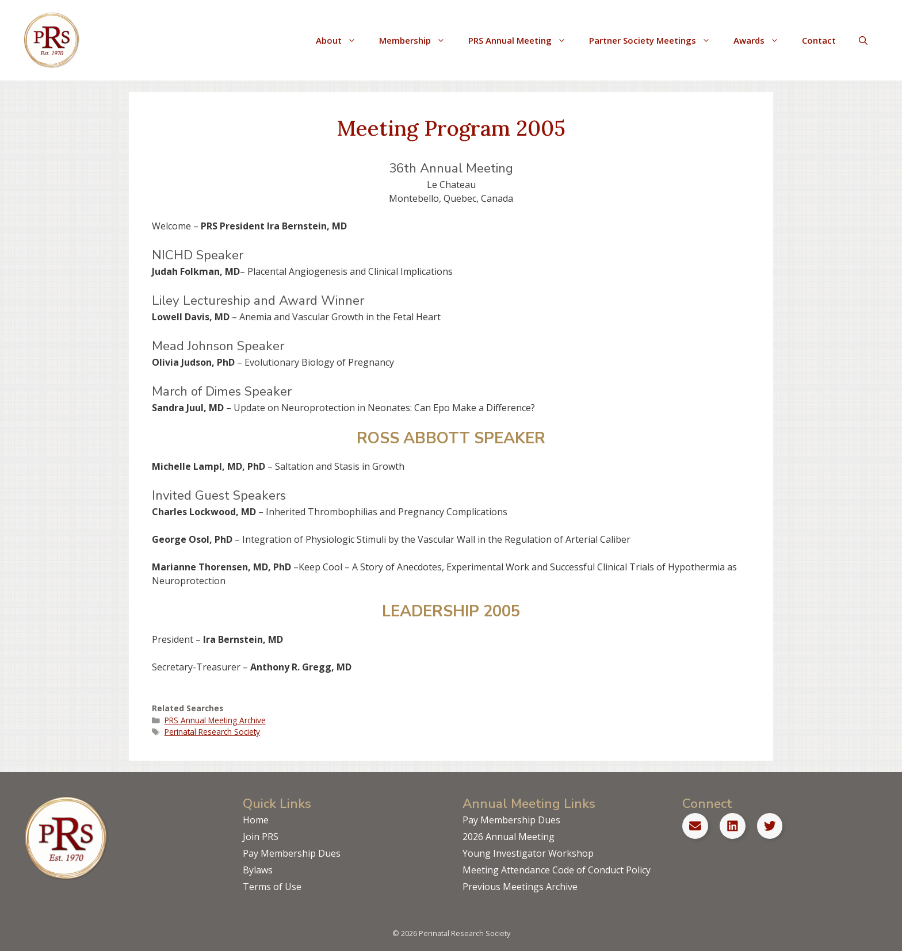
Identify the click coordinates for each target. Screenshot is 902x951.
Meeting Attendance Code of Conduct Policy (557, 870)
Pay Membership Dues (292, 853)
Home (256, 820)
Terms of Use (272, 886)
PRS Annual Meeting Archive (215, 720)
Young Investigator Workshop (528, 853)
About (342, 40)
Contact (819, 40)
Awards (761, 40)
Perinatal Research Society (212, 731)
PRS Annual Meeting (523, 40)
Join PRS (260, 836)
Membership (418, 40)
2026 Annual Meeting (509, 836)
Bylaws (258, 870)
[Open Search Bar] (863, 40)
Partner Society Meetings (655, 40)
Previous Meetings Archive (520, 886)
